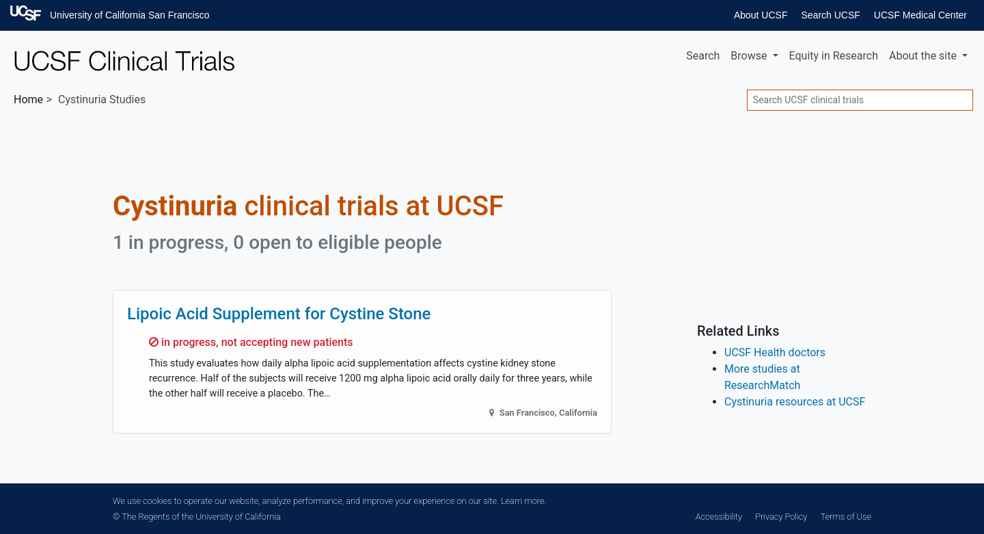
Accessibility (719, 516)
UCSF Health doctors (774, 352)
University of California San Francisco (129, 15)
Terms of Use (846, 516)
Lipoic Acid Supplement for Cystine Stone (278, 313)
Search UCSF (830, 15)
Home (28, 99)
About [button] (924, 55)
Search (703, 55)
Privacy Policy (781, 516)
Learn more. (523, 501)
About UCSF (761, 15)
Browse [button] (749, 55)
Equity (833, 55)
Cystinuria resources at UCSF (794, 401)
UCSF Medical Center (920, 15)
